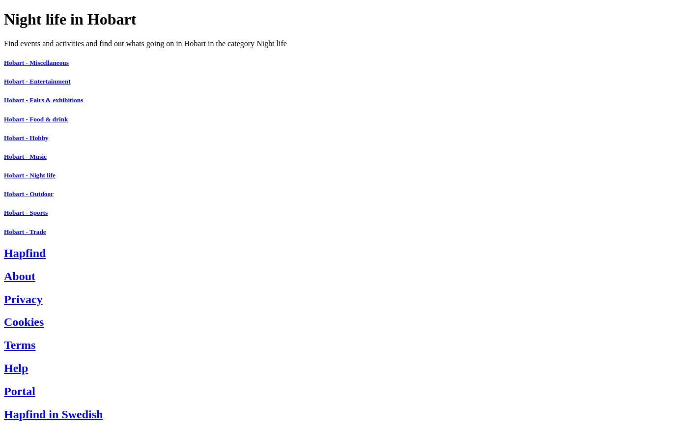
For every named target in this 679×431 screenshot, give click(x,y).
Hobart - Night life (30, 175)
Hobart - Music (25, 156)
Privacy (23, 299)
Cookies (24, 322)
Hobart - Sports (26, 212)
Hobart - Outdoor (29, 194)
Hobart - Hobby (26, 138)
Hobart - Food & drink (36, 119)
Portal (19, 391)
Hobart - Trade (25, 231)
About (19, 276)
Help (16, 368)
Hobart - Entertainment (37, 81)
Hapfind (25, 253)
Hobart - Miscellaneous (36, 62)
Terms (19, 345)
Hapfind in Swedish (53, 414)
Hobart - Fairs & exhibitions (43, 100)
